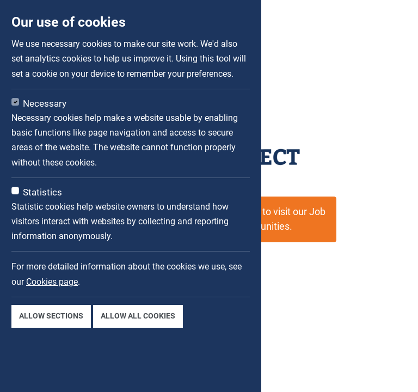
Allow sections (51, 315)
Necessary (44, 103)
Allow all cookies (138, 315)
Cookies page (52, 282)
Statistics (42, 192)
